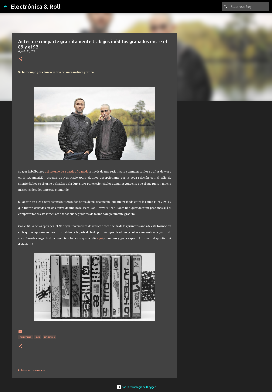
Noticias (49, 337)
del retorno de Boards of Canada (66, 171)
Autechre (25, 337)
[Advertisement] (196, 163)
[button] (20, 59)
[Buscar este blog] (249, 6)
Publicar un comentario (31, 370)
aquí (100, 238)
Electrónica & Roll (35, 6)
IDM (38, 337)
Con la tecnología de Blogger (136, 387)
